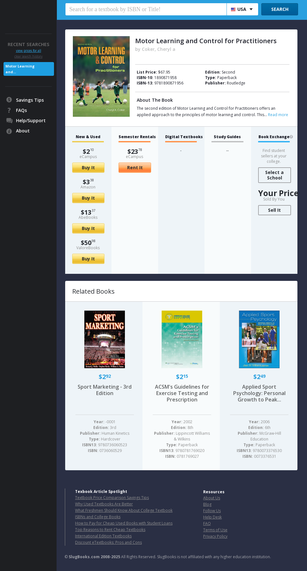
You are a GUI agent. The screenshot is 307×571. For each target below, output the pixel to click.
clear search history (28, 56)
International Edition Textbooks (103, 536)
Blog (207, 504)
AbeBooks (88, 217)
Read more (278, 114)
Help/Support (31, 120)
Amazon (88, 187)
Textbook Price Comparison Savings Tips (112, 497)
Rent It (135, 167)
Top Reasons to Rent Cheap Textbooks (110, 529)
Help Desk (212, 517)
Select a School (274, 175)
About (23, 131)
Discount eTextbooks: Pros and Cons (108, 542)
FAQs (21, 110)
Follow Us (212, 510)
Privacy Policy (215, 536)
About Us (211, 498)
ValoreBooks (88, 247)
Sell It (274, 210)
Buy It (88, 167)
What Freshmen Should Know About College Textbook (124, 510)
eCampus (88, 156)
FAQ (207, 523)
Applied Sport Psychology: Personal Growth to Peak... (259, 393)
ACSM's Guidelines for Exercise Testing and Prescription (182, 393)
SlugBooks (29, 12)
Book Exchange (273, 136)
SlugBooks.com (84, 556)
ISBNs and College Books (97, 516)
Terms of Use (215, 530)
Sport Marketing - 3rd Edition (105, 390)
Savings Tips (30, 100)
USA (238, 9)
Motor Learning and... (20, 69)
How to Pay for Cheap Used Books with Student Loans (124, 523)
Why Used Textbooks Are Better (104, 504)
